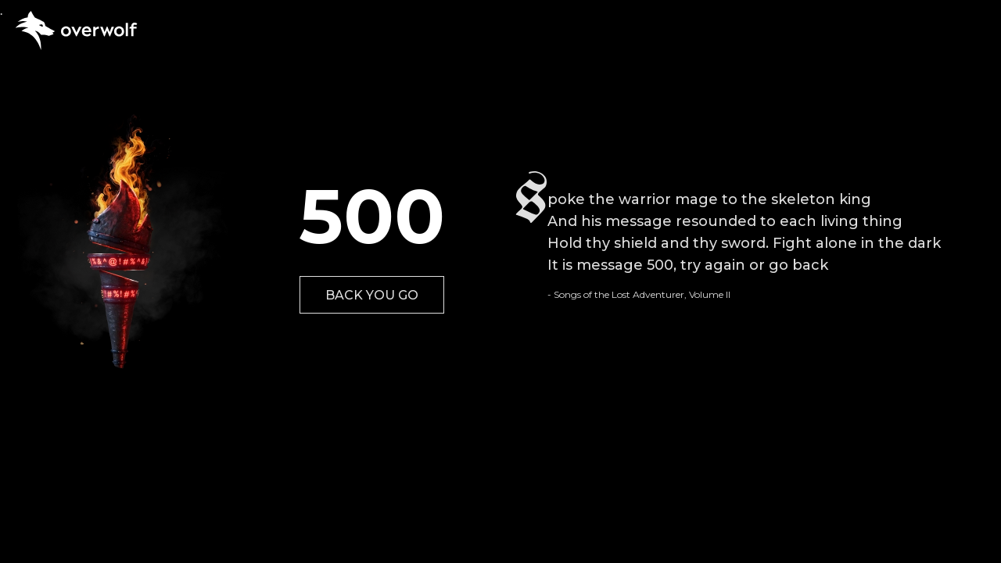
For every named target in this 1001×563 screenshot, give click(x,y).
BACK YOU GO (371, 295)
